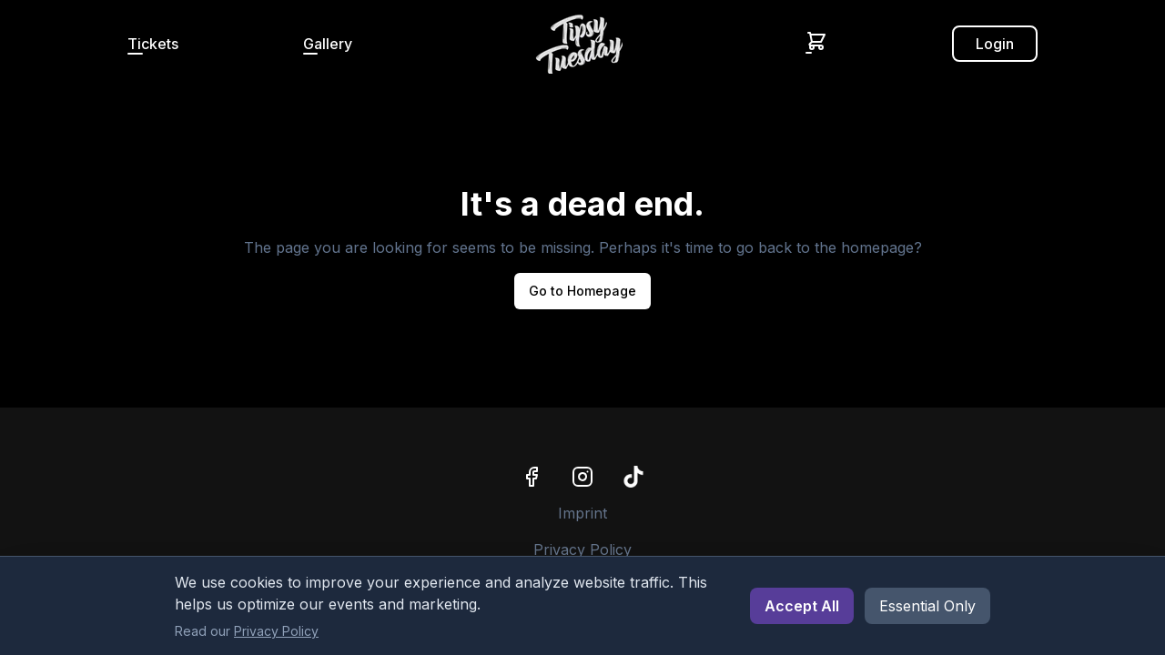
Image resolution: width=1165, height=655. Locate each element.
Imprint (582, 513)
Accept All (802, 606)
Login (995, 44)
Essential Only (927, 606)
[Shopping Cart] (816, 41)
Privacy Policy (582, 549)
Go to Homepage (582, 290)
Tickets (152, 44)
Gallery (327, 44)
